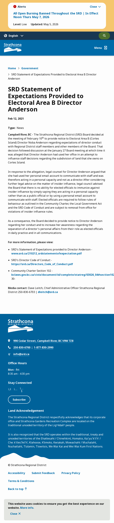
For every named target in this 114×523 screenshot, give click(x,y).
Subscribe (19, 399)
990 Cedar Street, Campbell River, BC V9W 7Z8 (43, 341)
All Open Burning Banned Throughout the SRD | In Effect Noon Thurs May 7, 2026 (55, 15)
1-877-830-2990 (43, 347)
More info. (27, 508)
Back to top (16, 489)
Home (12, 68)
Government (29, 68)
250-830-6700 (21, 347)
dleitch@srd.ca (48, 292)
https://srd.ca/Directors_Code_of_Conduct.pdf (42, 264)
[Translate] (13, 35)
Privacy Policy (71, 473)
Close (13, 514)
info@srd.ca (21, 354)
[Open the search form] (104, 35)
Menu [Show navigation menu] (98, 48)
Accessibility (16, 473)
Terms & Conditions (21, 481)
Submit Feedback (43, 473)
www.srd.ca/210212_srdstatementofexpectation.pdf (46, 253)
